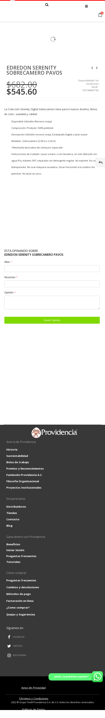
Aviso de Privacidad (33, 687)
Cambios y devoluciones (22, 587)
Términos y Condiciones (33, 698)
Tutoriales (13, 562)
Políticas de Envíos (33, 709)
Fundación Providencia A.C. (24, 475)
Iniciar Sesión (15, 550)
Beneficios (13, 544)
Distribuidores (16, 506)
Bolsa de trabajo (17, 462)
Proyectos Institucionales (23, 487)
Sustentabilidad (17, 456)
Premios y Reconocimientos (25, 468)
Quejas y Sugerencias (20, 614)
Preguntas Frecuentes (21, 556)
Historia (11, 449)
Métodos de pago (18, 594)
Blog (9, 525)
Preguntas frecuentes (21, 580)
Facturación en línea (19, 601)
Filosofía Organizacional (22, 481)
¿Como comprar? (18, 607)
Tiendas (11, 513)
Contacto (12, 519)
